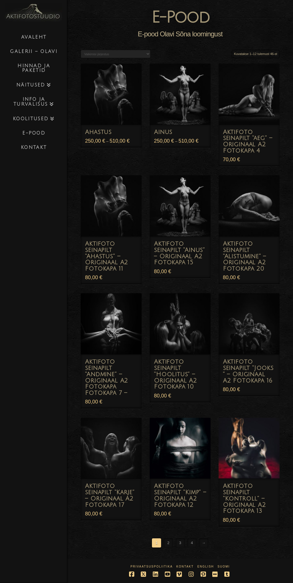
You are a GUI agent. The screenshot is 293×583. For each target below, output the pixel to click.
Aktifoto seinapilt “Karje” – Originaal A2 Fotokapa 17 (109, 495)
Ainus (163, 132)
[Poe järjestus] (115, 54)
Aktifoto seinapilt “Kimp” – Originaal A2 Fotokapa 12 (180, 495)
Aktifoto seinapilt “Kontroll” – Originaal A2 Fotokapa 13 (244, 498)
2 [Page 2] (168, 543)
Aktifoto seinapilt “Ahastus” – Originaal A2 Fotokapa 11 (106, 256)
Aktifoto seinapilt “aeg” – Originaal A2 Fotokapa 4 (247, 141)
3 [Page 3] (180, 543)
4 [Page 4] (192, 543)
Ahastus (98, 132)
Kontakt (184, 566)
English (205, 566)
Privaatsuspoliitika (151, 566)
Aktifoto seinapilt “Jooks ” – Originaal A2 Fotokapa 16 (248, 371)
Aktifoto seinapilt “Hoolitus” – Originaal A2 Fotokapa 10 (175, 374)
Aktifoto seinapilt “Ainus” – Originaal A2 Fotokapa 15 (179, 253)
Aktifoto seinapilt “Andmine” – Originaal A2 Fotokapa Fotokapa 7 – (106, 377)
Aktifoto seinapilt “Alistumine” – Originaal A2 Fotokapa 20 (244, 256)
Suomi (223, 566)
